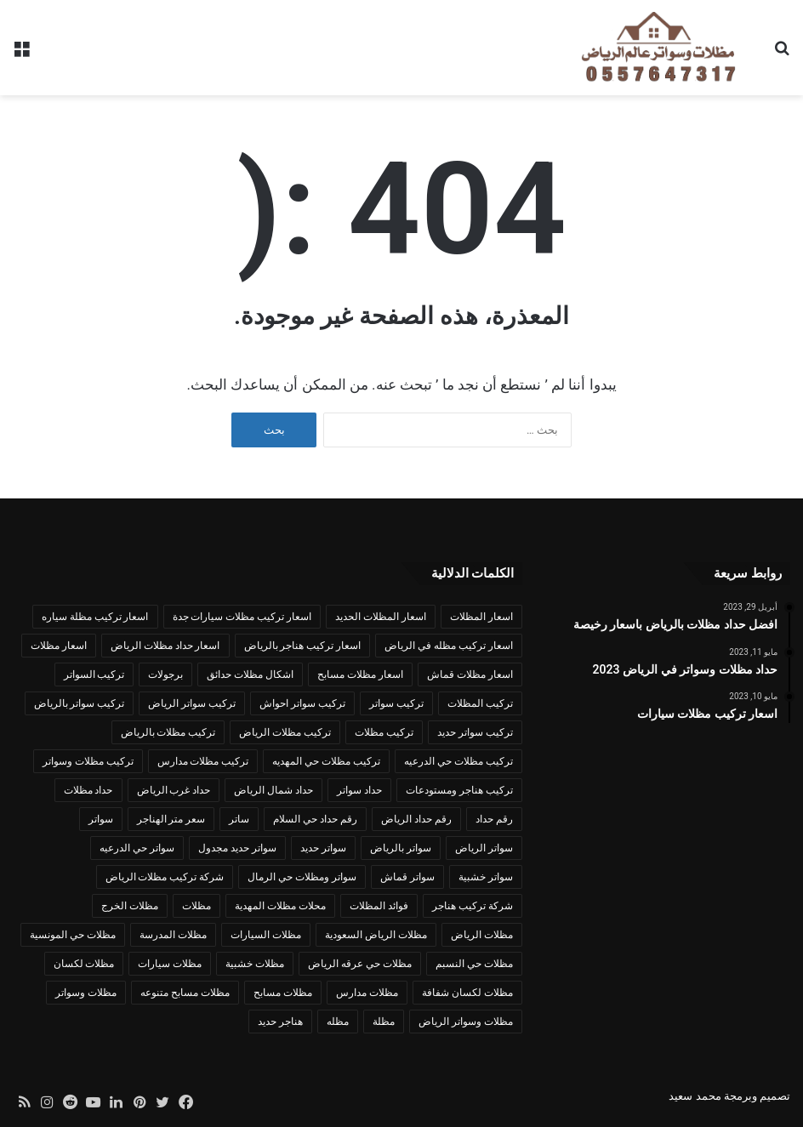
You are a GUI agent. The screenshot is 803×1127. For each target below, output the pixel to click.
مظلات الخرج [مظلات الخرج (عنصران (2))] (129, 906)
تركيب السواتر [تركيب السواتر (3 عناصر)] (94, 674)
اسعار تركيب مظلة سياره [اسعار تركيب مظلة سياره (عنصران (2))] (95, 617)
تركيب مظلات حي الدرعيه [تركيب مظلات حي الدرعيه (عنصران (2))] (458, 761)
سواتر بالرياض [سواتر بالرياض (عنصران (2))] (400, 848)
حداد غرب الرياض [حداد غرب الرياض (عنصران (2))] (174, 790)
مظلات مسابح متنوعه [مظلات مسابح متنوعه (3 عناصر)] (185, 993)
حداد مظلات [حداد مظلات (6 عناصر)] (88, 790)
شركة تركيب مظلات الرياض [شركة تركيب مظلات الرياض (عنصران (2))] (165, 877)
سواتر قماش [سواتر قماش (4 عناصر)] (407, 877)
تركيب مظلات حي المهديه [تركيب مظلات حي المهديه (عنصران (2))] (326, 761)
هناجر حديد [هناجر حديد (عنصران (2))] (280, 1021)
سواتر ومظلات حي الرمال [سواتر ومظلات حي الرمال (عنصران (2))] (302, 877)
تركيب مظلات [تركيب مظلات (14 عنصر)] (384, 732)
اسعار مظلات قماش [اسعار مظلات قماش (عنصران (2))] (470, 674)
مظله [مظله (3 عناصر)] (338, 1021)
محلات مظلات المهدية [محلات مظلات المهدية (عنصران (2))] (280, 906)
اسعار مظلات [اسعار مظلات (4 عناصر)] (59, 646)
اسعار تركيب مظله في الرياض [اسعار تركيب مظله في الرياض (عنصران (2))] (448, 646)
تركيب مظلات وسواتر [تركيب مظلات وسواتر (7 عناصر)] (88, 761)
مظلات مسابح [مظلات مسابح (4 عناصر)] (282, 993)
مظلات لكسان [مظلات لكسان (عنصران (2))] (84, 964)
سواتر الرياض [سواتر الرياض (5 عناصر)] (484, 848)
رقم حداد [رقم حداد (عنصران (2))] (494, 819)
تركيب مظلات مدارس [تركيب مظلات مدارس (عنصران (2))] (203, 761)
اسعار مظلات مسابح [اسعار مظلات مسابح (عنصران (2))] (360, 674)
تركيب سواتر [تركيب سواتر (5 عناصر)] (396, 703)
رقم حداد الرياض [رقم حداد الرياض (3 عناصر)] (416, 819)
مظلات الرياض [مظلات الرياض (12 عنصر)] (482, 935)
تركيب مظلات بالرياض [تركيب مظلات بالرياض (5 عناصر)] (168, 732)
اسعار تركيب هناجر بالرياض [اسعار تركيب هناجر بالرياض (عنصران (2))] (303, 646)
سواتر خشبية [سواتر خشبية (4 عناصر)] (485, 877)
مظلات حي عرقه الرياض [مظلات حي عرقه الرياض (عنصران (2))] (360, 964)
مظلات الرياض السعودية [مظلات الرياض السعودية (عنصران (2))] (376, 935)
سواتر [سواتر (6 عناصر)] (100, 819)
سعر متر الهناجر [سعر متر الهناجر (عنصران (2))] (171, 819)
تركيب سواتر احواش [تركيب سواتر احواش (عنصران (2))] (302, 703)
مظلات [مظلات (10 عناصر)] (196, 906)
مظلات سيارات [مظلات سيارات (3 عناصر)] (170, 964)
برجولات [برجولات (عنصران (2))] (165, 674)
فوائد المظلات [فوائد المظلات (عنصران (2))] (379, 906)
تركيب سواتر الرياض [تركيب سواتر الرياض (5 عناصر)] (192, 703)
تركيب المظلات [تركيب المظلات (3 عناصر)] (480, 703)
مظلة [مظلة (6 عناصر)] (384, 1021)
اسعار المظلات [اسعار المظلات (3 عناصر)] (481, 617)
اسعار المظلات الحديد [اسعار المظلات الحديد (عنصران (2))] (380, 617)
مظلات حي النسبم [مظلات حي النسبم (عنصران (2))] (474, 964)
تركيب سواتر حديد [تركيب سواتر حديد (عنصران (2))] (475, 732)
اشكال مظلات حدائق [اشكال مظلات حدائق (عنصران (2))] (250, 674)
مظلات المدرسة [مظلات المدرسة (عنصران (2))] (173, 935)
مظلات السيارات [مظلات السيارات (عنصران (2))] (266, 935)
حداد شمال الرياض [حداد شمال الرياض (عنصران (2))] (273, 790)
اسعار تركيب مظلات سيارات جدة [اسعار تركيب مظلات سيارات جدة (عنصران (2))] (242, 617)
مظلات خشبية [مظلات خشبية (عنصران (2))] (254, 964)
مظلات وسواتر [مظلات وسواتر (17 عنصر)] (86, 993)
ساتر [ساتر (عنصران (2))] (239, 819)
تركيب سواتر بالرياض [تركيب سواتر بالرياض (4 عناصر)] (79, 703)
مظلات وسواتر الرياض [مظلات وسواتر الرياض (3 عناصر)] (466, 1021)
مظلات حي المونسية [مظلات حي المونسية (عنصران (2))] (73, 935)
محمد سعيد (694, 1096)
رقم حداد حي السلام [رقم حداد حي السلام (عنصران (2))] (315, 819)
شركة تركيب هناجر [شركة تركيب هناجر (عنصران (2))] (472, 906)
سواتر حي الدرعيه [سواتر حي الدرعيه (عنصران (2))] (137, 848)
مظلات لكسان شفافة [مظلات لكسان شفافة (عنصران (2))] (467, 993)
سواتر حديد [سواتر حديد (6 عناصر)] (323, 848)
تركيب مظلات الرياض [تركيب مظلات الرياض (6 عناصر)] (285, 732)
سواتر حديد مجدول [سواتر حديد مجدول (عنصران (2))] (237, 848)
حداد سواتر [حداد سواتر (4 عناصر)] (359, 790)
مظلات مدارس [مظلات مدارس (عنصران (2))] (367, 993)
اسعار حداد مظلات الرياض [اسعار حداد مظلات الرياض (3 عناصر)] (165, 646)
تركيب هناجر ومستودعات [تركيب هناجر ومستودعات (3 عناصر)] (459, 790)
